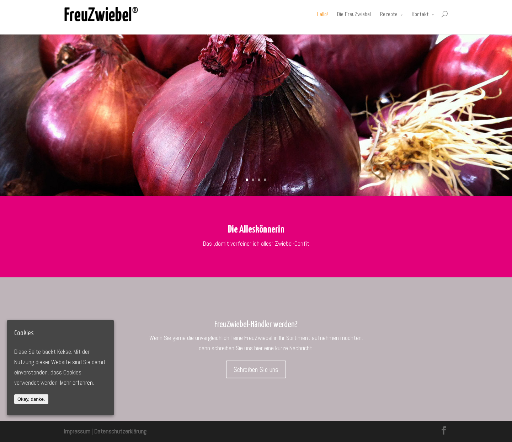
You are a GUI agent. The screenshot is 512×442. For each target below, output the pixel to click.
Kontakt (420, 14)
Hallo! (322, 14)
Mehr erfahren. (77, 383)
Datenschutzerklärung (120, 431)
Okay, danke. (31, 399)
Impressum (77, 431)
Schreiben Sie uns (256, 369)
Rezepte (389, 14)
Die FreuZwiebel (354, 14)
